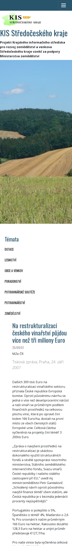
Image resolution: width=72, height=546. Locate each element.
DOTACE (9, 249)
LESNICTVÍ (10, 260)
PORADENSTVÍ (13, 281)
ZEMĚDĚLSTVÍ (12, 313)
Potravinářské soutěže (20, 292)
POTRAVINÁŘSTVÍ (15, 302)
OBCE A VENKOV (14, 270)
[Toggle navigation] (63, 5)
